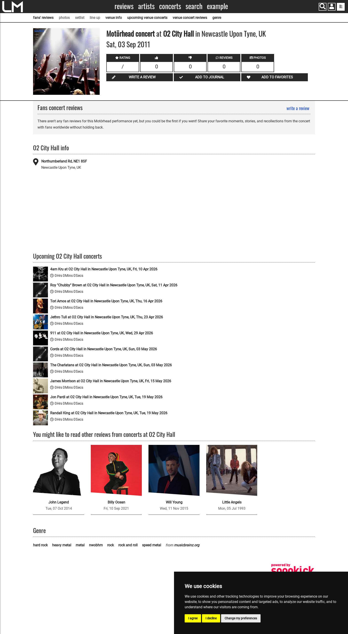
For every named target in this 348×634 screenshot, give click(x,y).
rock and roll (128, 545)
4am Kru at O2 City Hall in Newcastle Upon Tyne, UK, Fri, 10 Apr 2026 (103, 269)
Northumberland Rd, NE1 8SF (64, 161)
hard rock (40, 545)
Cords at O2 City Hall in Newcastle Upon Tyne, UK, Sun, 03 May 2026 (103, 349)
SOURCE (39, 31)
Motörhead (120, 33)
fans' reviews (43, 18)
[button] (331, 7)
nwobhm (96, 545)
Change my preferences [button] (241, 618)
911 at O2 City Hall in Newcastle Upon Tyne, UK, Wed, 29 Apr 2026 (101, 333)
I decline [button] (211, 618)
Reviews (124, 6)
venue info (113, 18)
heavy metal (61, 545)
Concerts (170, 6)
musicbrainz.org (186, 545)
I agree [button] (193, 618)
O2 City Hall (178, 33)
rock (110, 545)
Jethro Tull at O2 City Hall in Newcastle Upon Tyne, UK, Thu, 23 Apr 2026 (106, 317)
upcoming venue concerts (147, 18)
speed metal (151, 545)
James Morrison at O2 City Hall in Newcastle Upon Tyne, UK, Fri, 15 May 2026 (110, 381)
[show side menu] (341, 7)
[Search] (322, 7)
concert (144, 33)
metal (80, 545)
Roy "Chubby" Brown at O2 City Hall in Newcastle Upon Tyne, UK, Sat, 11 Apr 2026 (113, 285)
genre (216, 18)
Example (217, 6)
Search (194, 6)
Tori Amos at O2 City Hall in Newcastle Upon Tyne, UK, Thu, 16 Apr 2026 (106, 301)
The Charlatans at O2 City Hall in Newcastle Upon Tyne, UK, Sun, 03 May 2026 (111, 365)
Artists (146, 6)
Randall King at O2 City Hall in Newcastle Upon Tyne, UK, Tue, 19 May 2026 (108, 413)
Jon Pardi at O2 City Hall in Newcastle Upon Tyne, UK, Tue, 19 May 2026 (106, 397)
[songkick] (293, 571)
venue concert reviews (190, 18)
